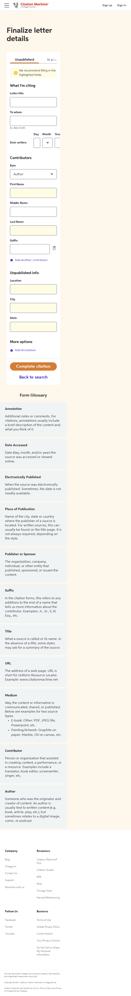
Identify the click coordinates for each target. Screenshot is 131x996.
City (12, 299)
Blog (7, 860)
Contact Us (11, 873)
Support (9, 880)
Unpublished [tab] (24, 59)
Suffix (14, 240)
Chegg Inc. (11, 866)
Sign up (107, 5)
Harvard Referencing (48, 898)
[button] (47, 143)
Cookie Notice (45, 934)
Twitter (9, 927)
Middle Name (19, 203)
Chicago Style (44, 891)
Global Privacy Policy (48, 927)
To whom (16, 112)
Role (13, 165)
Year (58, 134)
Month (46, 134)
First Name (17, 184)
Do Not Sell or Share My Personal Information (48, 951)
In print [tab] (52, 59)
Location (15, 280)
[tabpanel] (33, 213)
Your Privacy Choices (48, 941)
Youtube (10, 934)
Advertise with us (14, 887)
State (13, 318)
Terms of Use (44, 920)
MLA (39, 884)
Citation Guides (45, 870)
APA (39, 877)
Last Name (17, 222)
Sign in (121, 5)
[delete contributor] (54, 248)
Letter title (17, 93)
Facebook (10, 920)
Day (36, 134)
